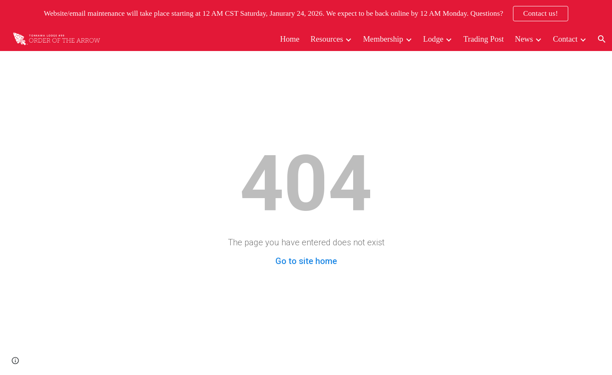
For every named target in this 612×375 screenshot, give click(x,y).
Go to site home (306, 261)
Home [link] (290, 38)
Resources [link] (327, 38)
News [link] (524, 38)
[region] (306, 13)
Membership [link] (383, 38)
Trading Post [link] (483, 38)
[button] (602, 39)
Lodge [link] (433, 38)
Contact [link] (565, 38)
